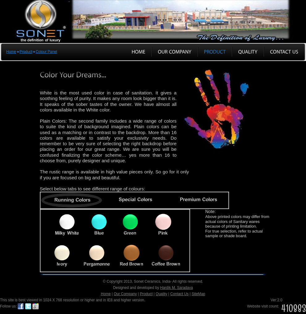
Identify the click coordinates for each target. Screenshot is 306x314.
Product (25, 52)
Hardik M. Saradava (176, 288)
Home (11, 52)
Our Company (125, 294)
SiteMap (198, 294)
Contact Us (179, 294)
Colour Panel (46, 52)
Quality (161, 294)
